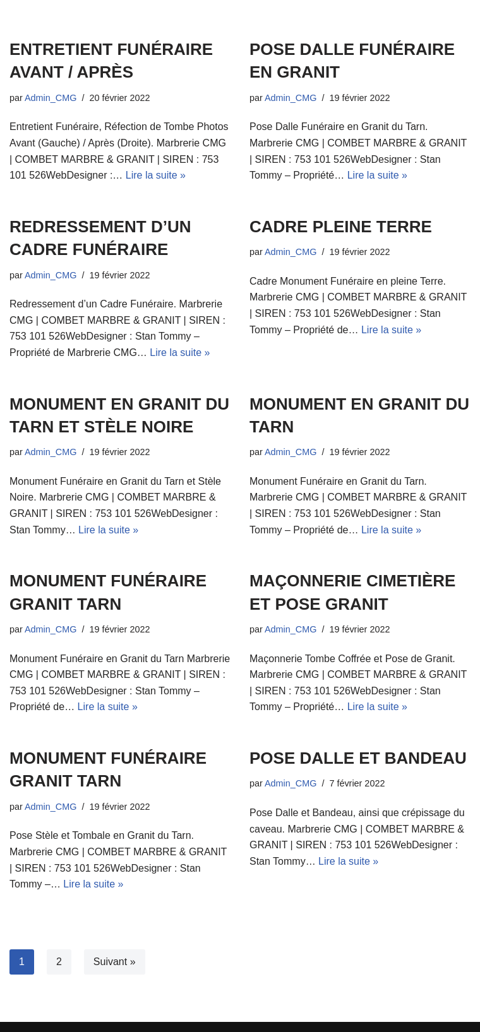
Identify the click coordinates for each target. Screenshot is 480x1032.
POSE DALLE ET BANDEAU (358, 758)
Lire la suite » (156, 175)
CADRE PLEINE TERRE (340, 226)
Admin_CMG (50, 98)
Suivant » (114, 961)
